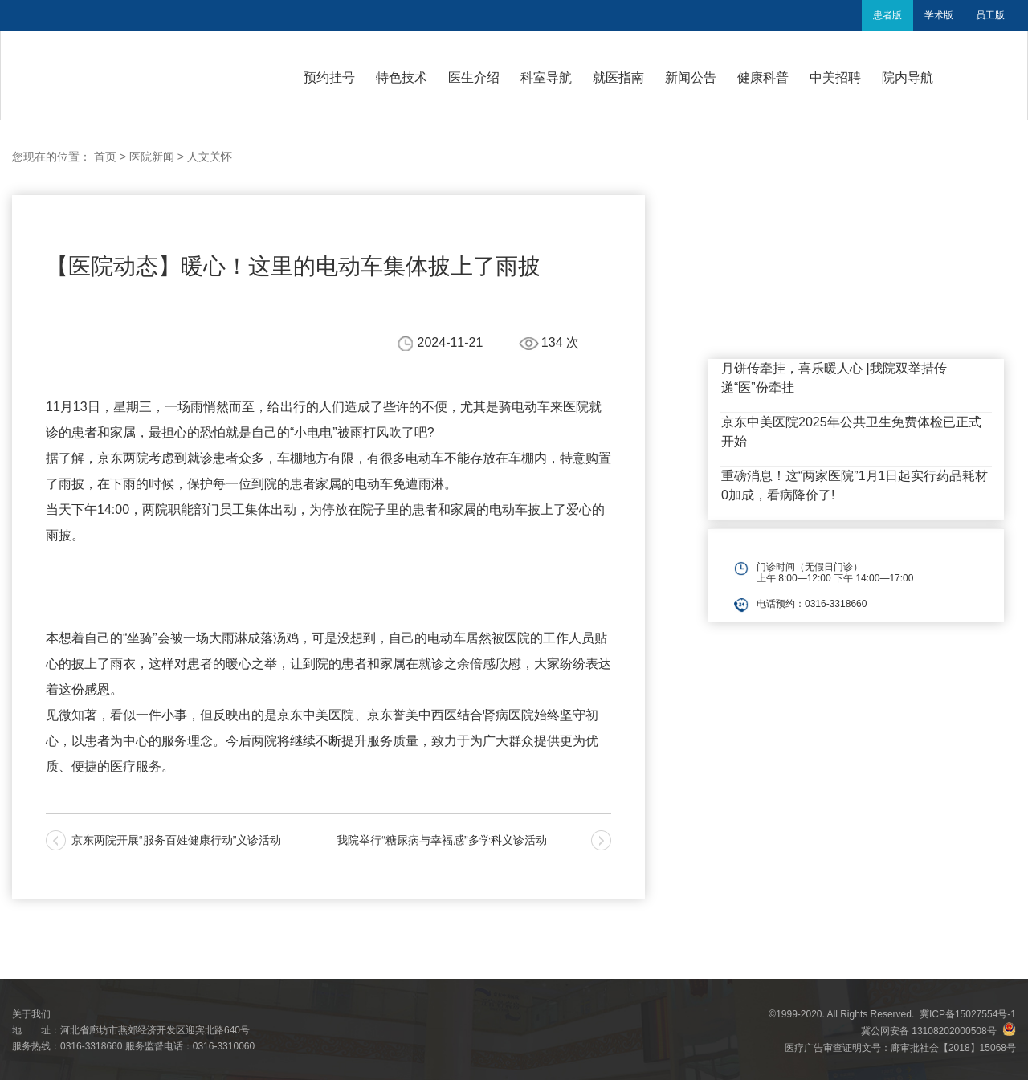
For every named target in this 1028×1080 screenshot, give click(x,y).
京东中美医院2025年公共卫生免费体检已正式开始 (851, 431)
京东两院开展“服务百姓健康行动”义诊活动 (176, 839)
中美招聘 (835, 77)
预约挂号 (329, 77)
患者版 (887, 15)
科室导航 (546, 77)
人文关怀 (209, 156)
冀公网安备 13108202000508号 (938, 1031)
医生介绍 (474, 77)
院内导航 (907, 77)
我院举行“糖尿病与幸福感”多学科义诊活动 (441, 839)
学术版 (938, 15)
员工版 (990, 15)
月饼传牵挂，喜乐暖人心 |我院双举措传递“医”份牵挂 (834, 377)
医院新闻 (151, 156)
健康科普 (763, 77)
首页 (105, 156)
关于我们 (31, 1014)
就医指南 (618, 77)
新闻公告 (690, 77)
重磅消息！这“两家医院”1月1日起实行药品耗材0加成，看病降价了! (854, 485)
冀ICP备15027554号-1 (968, 1014)
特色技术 (401, 77)
